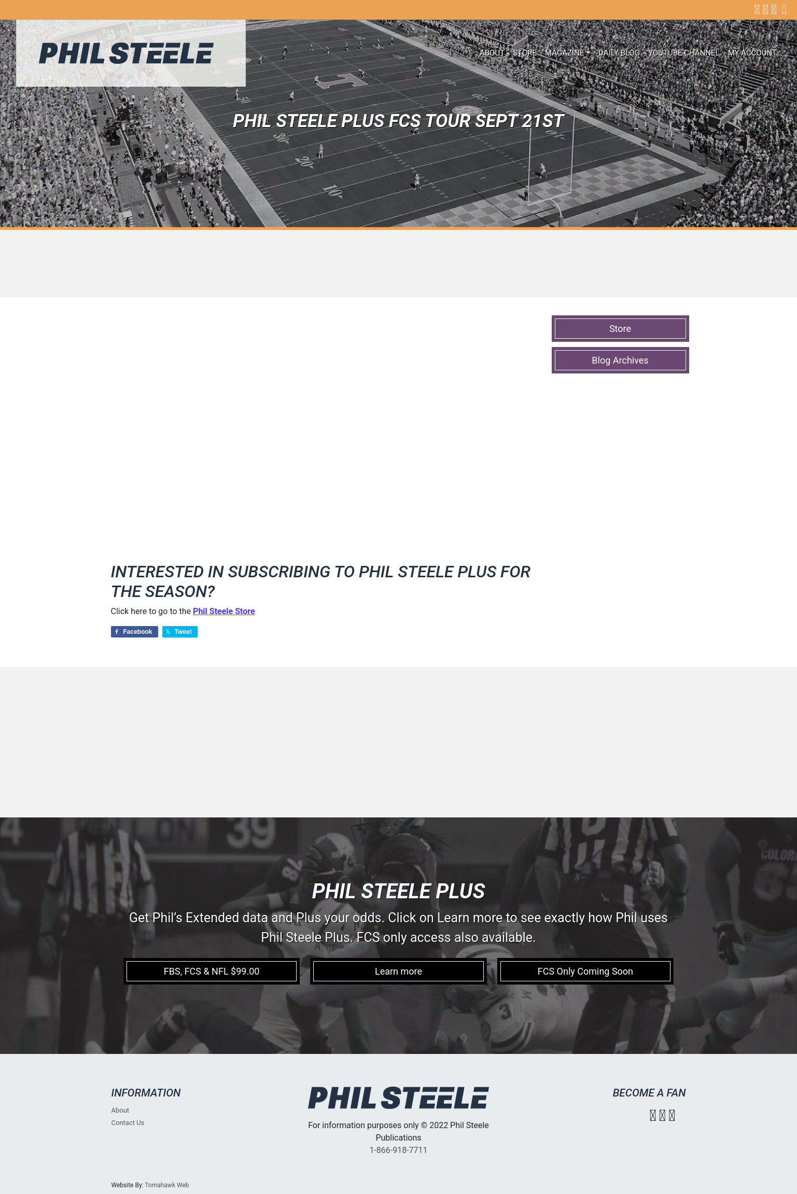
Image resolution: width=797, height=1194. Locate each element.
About (492, 53)
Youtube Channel (684, 53)
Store (525, 53)
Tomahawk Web (167, 1185)
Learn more (398, 971)
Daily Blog (619, 53)
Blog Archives (620, 360)
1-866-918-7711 (398, 1150)
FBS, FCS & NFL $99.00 (212, 971)
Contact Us (128, 1123)
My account (752, 53)
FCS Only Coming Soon (585, 971)
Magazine (564, 53)
